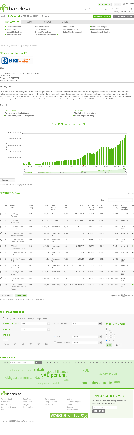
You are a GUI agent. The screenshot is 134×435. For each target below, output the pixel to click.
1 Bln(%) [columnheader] (65, 206)
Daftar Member (50, 399)
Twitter (69, 404)
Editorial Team (6, 404)
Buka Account (50, 404)
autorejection (108, 373)
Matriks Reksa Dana (70, 29)
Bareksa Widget (72, 410)
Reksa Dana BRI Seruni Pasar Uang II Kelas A (18, 287)
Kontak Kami (6, 402)
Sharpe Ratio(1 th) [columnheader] (91, 207)
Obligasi (26, 404)
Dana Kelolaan (68, 27)
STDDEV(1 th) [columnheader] (100, 206)
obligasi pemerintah (48, 383)
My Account (128, 4)
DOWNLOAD (127, 295)
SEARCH (4, 362)
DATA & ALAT (14, 16)
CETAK (115, 295)
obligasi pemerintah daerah (25, 378)
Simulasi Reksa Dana (43, 32)
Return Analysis (41, 29)
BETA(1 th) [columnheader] (115, 206)
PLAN (44, 16)
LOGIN (117, 4)
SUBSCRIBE (99, 411)
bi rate (117, 381)
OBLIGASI (47, 22)
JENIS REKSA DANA (11, 323)
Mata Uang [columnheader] (31, 206)
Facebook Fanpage (74, 402)
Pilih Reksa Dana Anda (100, 29)
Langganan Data (51, 402)
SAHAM (29, 22)
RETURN (6, 335)
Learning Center (29, 407)
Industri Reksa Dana (14, 32)
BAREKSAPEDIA (7, 357)
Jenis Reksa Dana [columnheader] (53, 207)
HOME (2, 16)
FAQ (2, 410)
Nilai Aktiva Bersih (42, 27)
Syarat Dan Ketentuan (9, 407)
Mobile (69, 399)
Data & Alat (4, 46)
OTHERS (65, 22)
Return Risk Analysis (99, 27)
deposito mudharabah (27, 369)
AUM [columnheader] (82, 205)
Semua (111, 340)
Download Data (7, 180)
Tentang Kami (6, 399)
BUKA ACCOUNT (104, 4)
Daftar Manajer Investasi (72, 32)
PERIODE (6, 329)
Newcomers (11, 29)
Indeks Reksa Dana (14, 35)
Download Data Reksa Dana (45, 35)
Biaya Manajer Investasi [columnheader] (124, 207)
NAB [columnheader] (47, 205)
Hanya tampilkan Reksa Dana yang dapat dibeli (27, 318)
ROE (85, 370)
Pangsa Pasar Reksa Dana (101, 32)
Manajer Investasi (60, 323)
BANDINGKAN (21, 295)
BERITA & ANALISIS (31, 16)
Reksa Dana (15, 46)
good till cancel (58, 371)
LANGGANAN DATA (102, 16)
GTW (66, 380)
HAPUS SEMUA (6, 295)
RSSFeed (70, 407)
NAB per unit (53, 375)
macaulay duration (97, 382)
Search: (117, 200)
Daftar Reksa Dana (14, 27)
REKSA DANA (10, 22)
